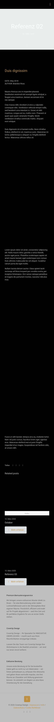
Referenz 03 (11, 574)
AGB (42, 705)
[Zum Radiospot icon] (30, 712)
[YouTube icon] (24, 712)
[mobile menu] (50, 4)
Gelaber (9, 522)
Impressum (34, 705)
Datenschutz (19, 708)
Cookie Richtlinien (33, 708)
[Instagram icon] (27, 712)
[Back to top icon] (27, 699)
